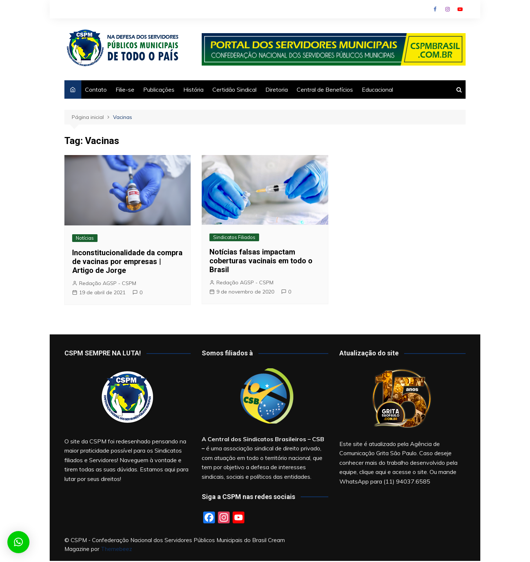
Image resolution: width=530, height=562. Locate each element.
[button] (18, 542)
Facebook (435, 9)
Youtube (460, 9)
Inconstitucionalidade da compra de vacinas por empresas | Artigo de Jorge (127, 261)
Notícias (85, 238)
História (193, 89)
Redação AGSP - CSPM (107, 283)
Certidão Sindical (234, 89)
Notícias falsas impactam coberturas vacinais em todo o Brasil (260, 260)
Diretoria (276, 89)
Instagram (447, 9)
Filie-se (125, 89)
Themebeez (116, 548)
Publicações (158, 89)
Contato (96, 89)
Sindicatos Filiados (234, 237)
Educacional (377, 89)
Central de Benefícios (325, 89)
